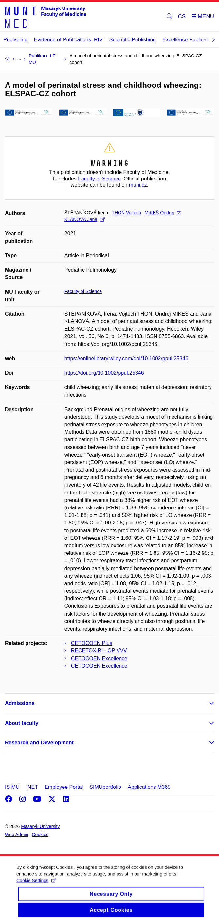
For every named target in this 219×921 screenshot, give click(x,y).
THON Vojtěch (126, 212)
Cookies (40, 834)
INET (32, 787)
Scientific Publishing (132, 39)
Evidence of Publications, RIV (68, 39)
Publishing (15, 39)
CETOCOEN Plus (91, 643)
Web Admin (16, 834)
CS (182, 16)
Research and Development (39, 742)
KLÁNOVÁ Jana (84, 219)
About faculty (21, 723)
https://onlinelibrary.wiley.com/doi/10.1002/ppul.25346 (126, 358)
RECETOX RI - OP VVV (99, 650)
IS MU (12, 787)
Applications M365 (149, 787)
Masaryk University (40, 826)
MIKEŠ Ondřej (163, 212)
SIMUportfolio (105, 787)
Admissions (20, 703)
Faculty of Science (99, 178)
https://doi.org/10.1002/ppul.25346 (104, 373)
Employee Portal (64, 787)
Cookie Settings (36, 886)
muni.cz (138, 185)
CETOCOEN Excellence (99, 658)
